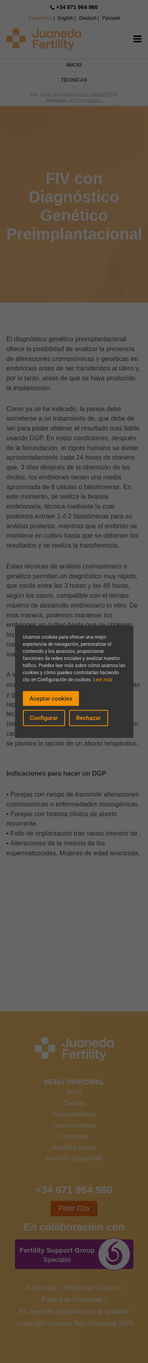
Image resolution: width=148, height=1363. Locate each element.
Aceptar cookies (51, 698)
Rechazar (88, 718)
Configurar (44, 718)
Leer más (102, 679)
